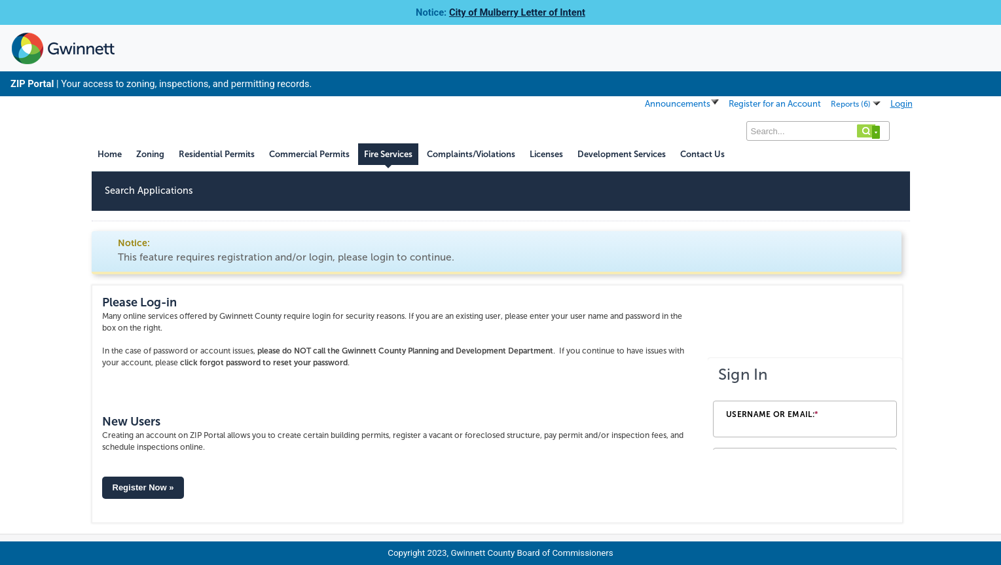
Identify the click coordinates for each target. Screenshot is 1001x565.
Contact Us (702, 154)
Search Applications (149, 190)
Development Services (621, 154)
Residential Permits (217, 154)
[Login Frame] (805, 404)
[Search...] (818, 131)
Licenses (546, 154)
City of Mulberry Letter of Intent (517, 12)
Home (110, 154)
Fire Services (388, 154)
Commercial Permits (309, 154)
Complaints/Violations (471, 154)
